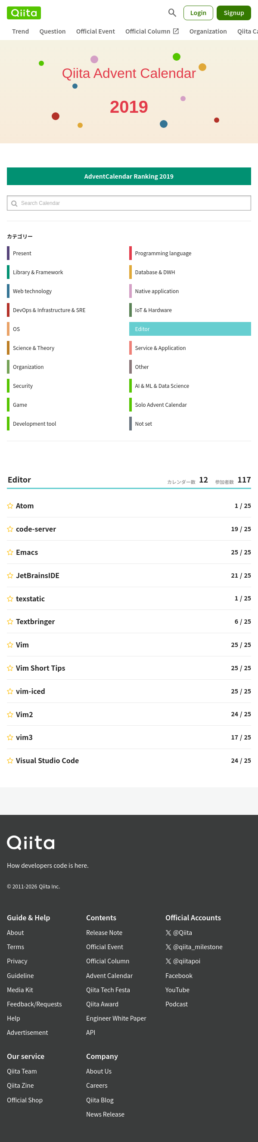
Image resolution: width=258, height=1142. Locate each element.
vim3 (24, 737)
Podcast (176, 1004)
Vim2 (24, 714)
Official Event (95, 31)
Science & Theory (33, 347)
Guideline (20, 975)
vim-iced (30, 691)
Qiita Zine (20, 1085)
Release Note (104, 932)
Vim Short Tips (40, 667)
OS (16, 328)
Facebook (179, 975)
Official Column (152, 31)
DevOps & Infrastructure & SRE (49, 309)
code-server (36, 528)
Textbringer (35, 621)
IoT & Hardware (153, 309)
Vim (22, 644)
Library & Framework (38, 271)
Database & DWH (155, 271)
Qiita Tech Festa (108, 989)
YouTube (177, 989)
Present (22, 253)
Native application (157, 290)
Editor (142, 328)
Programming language (163, 253)
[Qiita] (24, 12)
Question (52, 31)
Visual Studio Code (47, 760)
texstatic (30, 598)
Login (198, 12)
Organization (208, 31)
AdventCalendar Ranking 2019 (129, 176)
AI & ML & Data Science (162, 385)
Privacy (17, 960)
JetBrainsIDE (37, 575)
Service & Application (160, 347)
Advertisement (27, 1032)
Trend (20, 31)
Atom (25, 505)
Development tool (34, 423)
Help (13, 1018)
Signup (234, 12)
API (90, 1032)
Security (23, 385)
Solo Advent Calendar (161, 404)
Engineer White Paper (116, 1018)
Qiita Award (102, 1004)
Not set (143, 423)
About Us (99, 1071)
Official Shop (25, 1100)
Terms (15, 946)
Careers (96, 1085)
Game (20, 404)
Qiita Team (22, 1071)
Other (142, 366)
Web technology (32, 290)
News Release (105, 1114)
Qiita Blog (100, 1100)
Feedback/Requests (34, 1004)
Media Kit (20, 989)
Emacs (27, 552)
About (15, 932)
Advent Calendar (109, 975)
